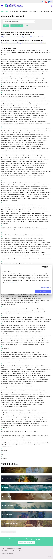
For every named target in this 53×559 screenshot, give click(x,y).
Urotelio (35, 431)
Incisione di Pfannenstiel (7, 242)
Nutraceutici (23, 313)
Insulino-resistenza (5, 250)
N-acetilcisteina (4, 308)
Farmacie (33, 206)
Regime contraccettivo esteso (40, 354)
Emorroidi (47, 188)
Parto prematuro (5, 327)
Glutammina (45, 229)
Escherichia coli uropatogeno (40, 196)
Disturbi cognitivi (5, 150)
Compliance (27, 117)
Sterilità (25, 402)
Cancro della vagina (39, 94)
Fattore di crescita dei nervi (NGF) (9, 208)
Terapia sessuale (46, 417)
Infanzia (43, 242)
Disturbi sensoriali (24, 156)
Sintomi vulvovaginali (37, 392)
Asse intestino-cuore (6, 80)
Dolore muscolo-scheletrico (17, 167)
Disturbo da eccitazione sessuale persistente (38, 159)
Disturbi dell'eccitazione (6, 152)
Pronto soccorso (18, 342)
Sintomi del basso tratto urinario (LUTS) (36, 390)
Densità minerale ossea (6, 130)
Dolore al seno (41, 161)
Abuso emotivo (40, 59)
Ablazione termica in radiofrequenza (17, 59)
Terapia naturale (27, 416)
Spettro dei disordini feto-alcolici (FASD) (10, 400)
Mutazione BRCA (35, 302)
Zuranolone (4, 458)
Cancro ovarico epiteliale (7, 98)
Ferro (15, 215)
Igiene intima (33, 238)
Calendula (7, 94)
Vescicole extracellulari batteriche (18, 439)
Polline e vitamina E (35, 335)
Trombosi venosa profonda (7, 425)
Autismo (44, 80)
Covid (28, 123)
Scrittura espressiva (20, 369)
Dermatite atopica (47, 130)
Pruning (47, 342)
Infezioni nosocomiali (6, 246)
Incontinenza (17, 242)
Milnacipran (19, 294)
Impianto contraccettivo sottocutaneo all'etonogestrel (32, 240)
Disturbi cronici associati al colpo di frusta (20, 150)
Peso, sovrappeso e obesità (7, 333)
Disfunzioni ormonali (41, 140)
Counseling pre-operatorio (7, 123)
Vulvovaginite (37, 444)
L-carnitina (3, 263)
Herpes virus (4, 234)
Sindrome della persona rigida (8, 379)
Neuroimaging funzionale (37, 308)
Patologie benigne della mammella (24, 327)
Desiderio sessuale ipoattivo (35, 132)
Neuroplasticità (16, 312)
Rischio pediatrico (39, 360)
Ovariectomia (31, 321)
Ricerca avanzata (17, 25)
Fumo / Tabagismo (32, 219)
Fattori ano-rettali (22, 208)
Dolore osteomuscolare (6, 171)
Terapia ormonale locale (6, 417)
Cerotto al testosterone (6, 105)
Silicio (14, 373)
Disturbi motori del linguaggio (18, 154)
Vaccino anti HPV (16, 435)
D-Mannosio (4, 129)
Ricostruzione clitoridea (16, 358)
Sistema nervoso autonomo (38, 394)
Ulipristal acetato (5, 431)
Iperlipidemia (19, 256)
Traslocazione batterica (6, 423)
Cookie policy (11, 553)
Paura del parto (41, 329)
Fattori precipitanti (32, 209)
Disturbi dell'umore (5, 154)
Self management (45, 369)
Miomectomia (46, 294)
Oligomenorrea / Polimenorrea (8, 317)
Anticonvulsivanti (25, 75)
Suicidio (16, 406)
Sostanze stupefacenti (20, 398)
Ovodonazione (46, 321)
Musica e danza (19, 302)
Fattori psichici (13, 211)
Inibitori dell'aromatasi (7, 248)
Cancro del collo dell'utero (17, 94)
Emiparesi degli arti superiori (37, 188)
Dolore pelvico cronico (37, 171)
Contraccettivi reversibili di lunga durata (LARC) (12, 121)
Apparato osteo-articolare (7, 78)
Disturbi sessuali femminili (7, 157)
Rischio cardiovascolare (6, 360)
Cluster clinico (44, 113)
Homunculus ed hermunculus (35, 234)
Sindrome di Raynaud (16, 383)
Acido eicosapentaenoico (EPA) (23, 63)
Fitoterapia (29, 217)
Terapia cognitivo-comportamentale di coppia (11, 412)
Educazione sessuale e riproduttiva (32, 182)
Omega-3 (19, 317)
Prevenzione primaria (43, 337)
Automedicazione (24, 82)
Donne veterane (5, 177)
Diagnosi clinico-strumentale (28, 134)
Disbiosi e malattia (5, 140)
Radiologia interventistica (26, 352)
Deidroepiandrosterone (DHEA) (22, 129)
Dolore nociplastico (5, 169)
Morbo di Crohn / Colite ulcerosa (8, 298)
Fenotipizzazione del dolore (37, 213)
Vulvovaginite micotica (6, 446)
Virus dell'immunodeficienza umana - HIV (10, 442)
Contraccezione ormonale (30, 121)
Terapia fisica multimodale (29, 414)
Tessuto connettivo (23, 419)
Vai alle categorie (9, 532)
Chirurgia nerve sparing (6, 109)
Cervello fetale (34, 105)
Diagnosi (19, 134)
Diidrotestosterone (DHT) (24, 138)
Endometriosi (16, 190)
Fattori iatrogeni (22, 209)
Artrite (21, 78)
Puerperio (42, 344)
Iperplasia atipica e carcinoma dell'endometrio (34, 256)
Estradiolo (24, 198)
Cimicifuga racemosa (23, 111)
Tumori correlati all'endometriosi (22, 425)
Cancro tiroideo (25, 98)
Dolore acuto (33, 161)
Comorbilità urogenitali (18, 117)
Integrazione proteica (22, 250)
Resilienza (38, 356)
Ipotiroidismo (41, 258)
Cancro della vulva (5, 96)
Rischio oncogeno (17, 360)
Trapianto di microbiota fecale (40, 421)
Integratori (13, 250)
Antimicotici (40, 75)
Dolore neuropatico (28, 167)
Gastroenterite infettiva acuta (31, 227)
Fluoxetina (41, 217)
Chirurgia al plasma (35, 107)
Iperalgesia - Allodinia (46, 254)
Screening (12, 369)
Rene (34, 356)
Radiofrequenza (15, 352)
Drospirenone (43, 177)
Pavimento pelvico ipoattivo (22, 331)
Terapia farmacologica (16, 414)
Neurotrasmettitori (34, 312)
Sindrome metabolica (27, 387)
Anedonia (32, 73)
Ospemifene (13, 319)
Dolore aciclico (25, 161)
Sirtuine (45, 392)
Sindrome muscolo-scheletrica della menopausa (12, 389)
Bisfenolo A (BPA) (5, 88)
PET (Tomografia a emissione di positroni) (24, 333)
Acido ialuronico (41, 63)
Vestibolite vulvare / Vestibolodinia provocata (11, 441)
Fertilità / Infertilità (22, 215)
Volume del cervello (5, 444)
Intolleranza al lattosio (18, 254)
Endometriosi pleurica (6, 192)
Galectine (10, 227)
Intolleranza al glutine (6, 254)
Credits (49, 556)
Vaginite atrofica (44, 435)
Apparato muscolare (37, 77)
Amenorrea (17, 71)
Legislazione (31, 263)
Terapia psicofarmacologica (34, 417)
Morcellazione (39, 298)
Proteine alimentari (32, 342)
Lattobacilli (17, 263)
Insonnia (34, 248)
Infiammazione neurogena (45, 246)
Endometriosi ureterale (18, 192)
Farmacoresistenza (40, 206)
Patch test (12, 327)
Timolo (37, 419)
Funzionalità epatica (42, 219)
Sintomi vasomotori (26, 392)
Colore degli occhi (43, 115)
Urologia (30, 431)
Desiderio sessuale (23, 132)
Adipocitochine (41, 65)
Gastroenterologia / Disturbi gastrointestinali (11, 229)
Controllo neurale (41, 121)
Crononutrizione (5, 125)
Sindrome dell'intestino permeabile (42, 375)
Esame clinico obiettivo (12, 196)
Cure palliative (14, 125)
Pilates (39, 333)
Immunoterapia (15, 240)
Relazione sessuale (16, 356)
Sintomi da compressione (19, 390)
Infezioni (34, 244)
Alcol (41, 67)
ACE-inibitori (26, 61)
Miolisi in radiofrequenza (36, 294)
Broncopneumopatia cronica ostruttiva (10, 90)
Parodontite (28, 325)
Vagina (22, 435)
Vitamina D (30, 442)
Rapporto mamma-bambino (7, 354)
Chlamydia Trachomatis (6, 111)
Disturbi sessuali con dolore (36, 156)
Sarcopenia (37, 367)
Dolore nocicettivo (39, 167)
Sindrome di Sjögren (27, 383)
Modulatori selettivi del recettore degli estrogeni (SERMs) (25, 296)
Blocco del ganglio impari (23, 88)
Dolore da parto (29, 163)
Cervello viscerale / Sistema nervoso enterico (11, 107)
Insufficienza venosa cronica (43, 248)
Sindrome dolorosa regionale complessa (10, 385)
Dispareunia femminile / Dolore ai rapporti (34, 142)
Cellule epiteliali (28, 103)
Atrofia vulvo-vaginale (29, 80)
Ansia (12, 75)
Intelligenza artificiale (34, 250)
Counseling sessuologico (20, 123)
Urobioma (17, 431)
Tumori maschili (44, 425)
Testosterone (32, 419)
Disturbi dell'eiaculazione (19, 152)
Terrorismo (14, 419)
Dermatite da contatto (7, 132)
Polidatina (27, 335)
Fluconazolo (35, 217)
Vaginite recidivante (5, 437)
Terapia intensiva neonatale (7, 416)
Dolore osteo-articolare (35, 169)
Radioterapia (36, 352)
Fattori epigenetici (5, 209)
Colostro (3, 117)
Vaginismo (46, 11)
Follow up (3, 219)
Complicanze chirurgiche (37, 117)
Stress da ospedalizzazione (37, 404)
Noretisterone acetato (14, 313)
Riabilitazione (45, 356)
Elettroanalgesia (28, 184)
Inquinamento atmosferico (25, 248)
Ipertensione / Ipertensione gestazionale (10, 258)
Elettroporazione (45, 184)
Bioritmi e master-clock (43, 86)
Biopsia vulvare (33, 86)
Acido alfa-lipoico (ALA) (35, 61)
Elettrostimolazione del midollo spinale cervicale (12, 186)
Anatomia (20, 73)
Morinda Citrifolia (5, 300)
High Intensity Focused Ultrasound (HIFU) (17, 234)
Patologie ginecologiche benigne (20, 329)
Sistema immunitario (26, 394)
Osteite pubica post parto (45, 319)
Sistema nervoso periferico (7, 396)
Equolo (47, 194)
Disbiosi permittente (16, 140)
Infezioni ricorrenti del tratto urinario (21, 246)
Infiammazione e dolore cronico (28, 11)
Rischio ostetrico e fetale (28, 360)
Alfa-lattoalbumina (5, 69)
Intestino (43, 252)
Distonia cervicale (30, 148)
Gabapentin (4, 227)
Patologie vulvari (32, 329)
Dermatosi (15, 132)
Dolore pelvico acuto (25, 171)
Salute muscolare (5, 367)
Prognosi (3, 342)
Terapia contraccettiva (42, 412)
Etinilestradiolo (4, 200)
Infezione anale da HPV (13, 244)
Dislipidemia (4, 142)
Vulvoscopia (30, 444)
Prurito (2, 344)
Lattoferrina (24, 263)
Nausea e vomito (13, 308)
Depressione (26, 130)
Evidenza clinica (13, 200)
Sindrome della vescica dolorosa (24, 379)
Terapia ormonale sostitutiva (20, 417)
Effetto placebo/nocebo (6, 184)
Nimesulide (42, 312)
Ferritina (11, 215)
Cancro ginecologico (26, 96)
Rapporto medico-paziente (21, 354)
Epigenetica (29, 194)
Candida (32, 98)
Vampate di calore (33, 437)
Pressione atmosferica (14, 337)
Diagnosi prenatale (26, 136)
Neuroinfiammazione (6, 310)
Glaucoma (38, 229)
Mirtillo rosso (8, 296)
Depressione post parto (36, 130)
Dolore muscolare (5, 167)
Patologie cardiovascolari (39, 327)
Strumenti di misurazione (7, 406)
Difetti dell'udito (5, 138)
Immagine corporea (5, 240)
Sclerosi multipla (5, 369)
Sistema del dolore (5, 394)
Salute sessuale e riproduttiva (27, 367)
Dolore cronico (4, 163)
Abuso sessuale (4, 61)
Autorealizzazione (33, 82)
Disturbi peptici (39, 154)
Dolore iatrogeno (15, 165)
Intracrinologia (27, 254)
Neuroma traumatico (23, 310)
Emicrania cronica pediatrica (22, 188)
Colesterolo (3, 115)
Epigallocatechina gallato (19, 194)
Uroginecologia (23, 431)
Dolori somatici (19, 175)
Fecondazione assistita (24, 213)
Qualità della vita (5, 348)
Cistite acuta (32, 111)
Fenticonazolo (4, 215)
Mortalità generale (15, 300)
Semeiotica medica (5, 371)
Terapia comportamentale (30, 412)
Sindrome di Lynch (5, 383)
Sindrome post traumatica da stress (33, 389)
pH (36, 333)
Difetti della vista (14, 138)
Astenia (13, 80)
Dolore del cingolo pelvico (41, 163)
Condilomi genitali (14, 119)
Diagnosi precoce (17, 136)
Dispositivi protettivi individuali (8, 146)
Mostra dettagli (45, 287)
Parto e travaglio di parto (38, 325)
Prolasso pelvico (10, 342)
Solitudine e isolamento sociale (43, 396)
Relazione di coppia (5, 356)
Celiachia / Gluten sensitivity (16, 103)
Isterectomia (48, 258)
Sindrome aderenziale (22, 373)
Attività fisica (38, 80)
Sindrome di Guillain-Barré (40, 381)
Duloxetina (3, 179)
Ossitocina (35, 319)
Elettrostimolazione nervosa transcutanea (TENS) (36, 186)
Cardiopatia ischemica (18, 102)
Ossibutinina (20, 319)
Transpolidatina (28, 421)
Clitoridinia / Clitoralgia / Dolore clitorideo (30, 113)
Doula (37, 177)
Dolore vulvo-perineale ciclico (8, 175)
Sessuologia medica (40, 371)
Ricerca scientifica (5, 358)
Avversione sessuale (43, 82)
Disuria (3, 161)
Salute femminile (39, 365)
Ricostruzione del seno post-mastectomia (32, 358)
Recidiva (31, 354)
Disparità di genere (29, 144)
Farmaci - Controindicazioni (7, 204)
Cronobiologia (48, 123)
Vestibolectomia (31, 439)
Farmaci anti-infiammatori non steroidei (10, 206)
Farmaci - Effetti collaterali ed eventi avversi (25, 204)
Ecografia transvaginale (6, 182)
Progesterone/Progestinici (26, 340)
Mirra (2, 296)
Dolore (19, 161)
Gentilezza (25, 229)
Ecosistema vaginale (18, 182)
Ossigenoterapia (28, 319)
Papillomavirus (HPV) (19, 325)
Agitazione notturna (21, 67)
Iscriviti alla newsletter (26, 543)
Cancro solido (17, 98)
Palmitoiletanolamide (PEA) (7, 325)
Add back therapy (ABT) (6, 65)
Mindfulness (26, 294)
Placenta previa (15, 335)
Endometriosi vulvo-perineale (43, 192)
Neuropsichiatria (25, 312)
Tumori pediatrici (5, 427)
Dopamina (12, 177)
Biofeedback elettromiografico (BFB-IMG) (10, 86)
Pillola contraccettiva (6, 335)
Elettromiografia (36, 184)
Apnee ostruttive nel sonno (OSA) (9, 77)
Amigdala (34, 71)
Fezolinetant (30, 215)
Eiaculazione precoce (18, 184)
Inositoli (15, 248)
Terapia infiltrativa (40, 414)
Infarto (48, 242)
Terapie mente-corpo (6, 419)
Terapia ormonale (36, 416)
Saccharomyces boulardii (7, 365)
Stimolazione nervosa (39, 402)
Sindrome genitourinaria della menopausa (11, 387)
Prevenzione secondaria (6, 338)
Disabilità (34, 138)
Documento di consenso (11, 161)
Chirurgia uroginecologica (40, 109)
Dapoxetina (10, 129)
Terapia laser (18, 416)
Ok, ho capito (43, 291)
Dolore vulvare (14, 11)
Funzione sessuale (5, 221)
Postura (42, 335)
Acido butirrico (45, 61)
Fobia (46, 217)
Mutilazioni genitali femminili (8, 304)
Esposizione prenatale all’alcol (8, 198)
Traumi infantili (26, 423)
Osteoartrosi (5, 321)
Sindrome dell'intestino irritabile (25, 375)
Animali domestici (5, 75)
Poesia (21, 335)
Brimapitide (33, 88)
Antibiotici (17, 75)
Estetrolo (18, 198)
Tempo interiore (34, 410)
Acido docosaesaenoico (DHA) (8, 63)
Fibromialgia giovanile (6, 217)
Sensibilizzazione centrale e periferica (20, 371)
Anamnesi (14, 73)
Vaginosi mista (24, 437)
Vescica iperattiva (5, 439)
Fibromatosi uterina (39, 215)
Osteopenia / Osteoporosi (15, 321)
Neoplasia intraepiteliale (24, 308)
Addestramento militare (18, 65)
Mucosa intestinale (9, 302)
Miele (2, 294)
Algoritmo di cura (15, 69)
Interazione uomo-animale (7, 252)
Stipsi (28, 404)
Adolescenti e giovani (6, 67)
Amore (46, 71)
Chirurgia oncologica (18, 109)
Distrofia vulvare (44, 148)
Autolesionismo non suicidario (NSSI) (9, 82)
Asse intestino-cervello (39, 78)
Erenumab (3, 196)
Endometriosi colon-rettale (26, 190)
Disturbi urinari (14, 159)
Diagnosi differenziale (6, 136)
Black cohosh (13, 88)
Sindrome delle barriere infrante (40, 379)
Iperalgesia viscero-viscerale (8, 256)
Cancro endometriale (16, 96)
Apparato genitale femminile (24, 77)
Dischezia (24, 140)
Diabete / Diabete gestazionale (8, 134)
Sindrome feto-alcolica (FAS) (27, 385)
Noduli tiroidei (4, 313)
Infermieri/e (4, 244)
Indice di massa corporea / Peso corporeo (30, 242)
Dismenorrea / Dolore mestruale (15, 142)
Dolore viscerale (26, 173)
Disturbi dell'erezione (32, 152)
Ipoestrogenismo (33, 258)
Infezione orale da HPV (25, 244)
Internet (16, 252)
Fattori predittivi (5, 211)
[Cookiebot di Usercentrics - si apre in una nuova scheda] (42, 267)
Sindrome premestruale (6, 390)
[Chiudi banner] (50, 266)
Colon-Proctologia (18, 115)
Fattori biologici (30, 208)
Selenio (38, 369)
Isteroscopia (5, 260)
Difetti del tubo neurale (43, 136)
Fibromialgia (48, 215)
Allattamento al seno (38, 69)
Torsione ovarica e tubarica (7, 421)
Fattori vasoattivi (14, 213)
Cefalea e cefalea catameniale (43, 102)
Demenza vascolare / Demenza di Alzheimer (40, 129)
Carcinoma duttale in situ (43, 100)
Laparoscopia (11, 263)
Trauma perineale (17, 423)
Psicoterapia (31, 344)
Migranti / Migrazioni (10, 294)
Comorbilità (9, 117)
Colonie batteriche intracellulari (30, 115)
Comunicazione (4, 119)
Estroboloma (35, 198)
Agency (14, 67)
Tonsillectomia (43, 419)
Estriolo (29, 198)
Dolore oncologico (15, 169)
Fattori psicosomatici (42, 211)
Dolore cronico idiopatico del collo (17, 163)
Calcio (2, 94)
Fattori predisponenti (42, 209)
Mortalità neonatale (34, 300)
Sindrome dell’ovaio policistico (26, 381)
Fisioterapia (15, 217)
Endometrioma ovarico (6, 190)
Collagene (10, 115)
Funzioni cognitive (44, 221)
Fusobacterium (4, 223)
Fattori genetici (14, 209)
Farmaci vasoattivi (25, 206)
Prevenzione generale (31, 337)
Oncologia (37, 317)
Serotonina (32, 371)
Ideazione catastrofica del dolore (12, 238)
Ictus (2, 238)
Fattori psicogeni (22, 211)
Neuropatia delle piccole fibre (36, 310)
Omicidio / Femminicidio (27, 317)
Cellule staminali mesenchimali (40, 103)
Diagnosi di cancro (40, 134)
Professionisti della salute (7, 340)
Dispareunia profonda (18, 144)
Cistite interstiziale (5, 113)
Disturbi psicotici (5, 156)
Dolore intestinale (25, 165)
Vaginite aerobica (35, 435)
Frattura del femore (21, 219)
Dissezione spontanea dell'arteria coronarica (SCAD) (13, 148)
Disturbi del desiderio (36, 150)
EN (51, 1)
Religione (24, 356)
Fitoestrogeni (22, 217)
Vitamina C (24, 442)
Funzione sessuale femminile (17, 221)
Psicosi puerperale (22, 344)
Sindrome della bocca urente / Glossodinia (11, 377)
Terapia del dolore (5, 414)
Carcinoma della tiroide (30, 100)
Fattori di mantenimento (41, 208)
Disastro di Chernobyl (42, 138)
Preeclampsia (4, 337)
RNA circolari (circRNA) (19, 362)
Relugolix (29, 356)
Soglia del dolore (31, 396)
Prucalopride (41, 342)
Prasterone (48, 335)
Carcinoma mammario (6, 102)
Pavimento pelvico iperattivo (7, 331)
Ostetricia (24, 321)
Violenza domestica (37, 441)
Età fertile (47, 198)
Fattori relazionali (5, 213)
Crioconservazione (39, 123)
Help (26, 25)
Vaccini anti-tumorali (6, 435)
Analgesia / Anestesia (6, 73)
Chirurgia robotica (28, 109)
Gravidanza (4, 231)
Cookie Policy (13, 282)
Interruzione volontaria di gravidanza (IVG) (29, 252)
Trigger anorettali (35, 423)
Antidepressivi (33, 75)
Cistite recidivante (15, 113)
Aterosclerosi (20, 80)
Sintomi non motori (16, 392)
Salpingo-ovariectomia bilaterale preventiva (24, 365)
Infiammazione (34, 246)
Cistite (40, 11)
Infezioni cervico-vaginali (42, 244)
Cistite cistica (40, 111)
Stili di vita (30, 402)
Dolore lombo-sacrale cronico (37, 165)
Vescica (49, 437)
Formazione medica (11, 219)
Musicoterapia (27, 302)
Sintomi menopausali (6, 392)
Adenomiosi (28, 65)
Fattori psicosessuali (31, 211)
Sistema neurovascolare (20, 396)
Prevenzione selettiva (18, 338)
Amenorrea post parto (26, 71)
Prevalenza (22, 337)
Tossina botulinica (19, 421)
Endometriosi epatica (39, 190)
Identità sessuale (25, 238)
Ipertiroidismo (24, 258)
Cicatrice (15, 111)
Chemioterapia (26, 107)
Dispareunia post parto (6, 144)
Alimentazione (28, 69)
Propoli (25, 342)
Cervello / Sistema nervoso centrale (21, 105)
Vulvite (13, 444)
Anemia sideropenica (40, 73)
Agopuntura (36, 67)
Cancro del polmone (29, 94)
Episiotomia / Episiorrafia (39, 194)
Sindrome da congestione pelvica (9, 375)
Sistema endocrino (15, 394)
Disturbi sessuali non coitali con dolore (37, 157)
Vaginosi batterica (16, 437)
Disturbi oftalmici (31, 154)
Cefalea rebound (5, 103)
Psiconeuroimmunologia (11, 344)
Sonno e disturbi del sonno (7, 398)
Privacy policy (5, 553)
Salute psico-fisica (15, 367)
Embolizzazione (4, 188)
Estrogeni (41, 198)
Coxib (32, 123)
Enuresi (3, 194)
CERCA (50, 6)
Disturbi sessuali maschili (21, 157)
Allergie (46, 69)
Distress (38, 148)
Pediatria (31, 331)
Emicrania (12, 188)
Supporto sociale (23, 406)
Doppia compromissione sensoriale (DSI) (25, 177)
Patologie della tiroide (6, 329)
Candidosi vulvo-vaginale (40, 98)
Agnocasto (29, 67)
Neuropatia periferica (6, 312)
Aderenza (34, 65)
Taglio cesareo (4, 410)
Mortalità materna (24, 300)
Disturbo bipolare (23, 159)
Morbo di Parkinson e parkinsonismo (26, 298)
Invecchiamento (36, 254)
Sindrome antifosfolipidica (35, 373)
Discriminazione (31, 140)
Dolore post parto (18, 173)
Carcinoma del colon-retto (18, 100)
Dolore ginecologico (5, 165)
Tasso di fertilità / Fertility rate (23, 410)
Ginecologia (32, 229)
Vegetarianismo (42, 437)
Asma (25, 78)
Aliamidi (22, 69)
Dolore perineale (47, 171)
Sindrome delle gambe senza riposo (9, 381)
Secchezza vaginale (31, 369)
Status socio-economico (16, 402)
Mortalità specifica (45, 300)
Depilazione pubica (17, 130)
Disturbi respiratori (14, 156)
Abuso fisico (48, 59)
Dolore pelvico (16, 171)
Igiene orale (40, 238)
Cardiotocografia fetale (29, 102)
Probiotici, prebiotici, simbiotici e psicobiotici (35, 338)
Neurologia (14, 310)
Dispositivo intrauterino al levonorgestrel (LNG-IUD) (29, 146)
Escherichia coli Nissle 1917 (25, 196)
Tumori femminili (35, 425)
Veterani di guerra (27, 441)
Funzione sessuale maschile (32, 221)
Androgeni (26, 73)
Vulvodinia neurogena (21, 444)
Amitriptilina (41, 71)
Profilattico (16, 340)
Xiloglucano (4, 450)
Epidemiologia (9, 194)
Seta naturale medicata (6, 373)
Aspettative (30, 78)
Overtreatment (38, 321)
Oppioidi (42, 317)
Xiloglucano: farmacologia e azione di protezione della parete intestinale (22, 37)
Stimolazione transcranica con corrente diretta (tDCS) (13, 404)
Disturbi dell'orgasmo (43, 152)
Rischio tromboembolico (6, 362)
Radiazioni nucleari (5, 352)
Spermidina (39, 398)
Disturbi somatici (5, 159)
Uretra (11, 431)
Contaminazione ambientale (25, 119)
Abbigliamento (4, 59)
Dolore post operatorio (7, 173)
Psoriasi (36, 344)
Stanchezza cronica (5, 402)
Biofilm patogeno (25, 86)
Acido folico (34, 63)
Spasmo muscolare (30, 398)
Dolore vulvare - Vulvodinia (38, 173)
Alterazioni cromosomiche (7, 71)
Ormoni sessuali (5, 319)
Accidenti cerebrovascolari (16, 61)
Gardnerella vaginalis (18, 227)
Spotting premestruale (38, 400)
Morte (2, 302)
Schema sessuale (45, 367)
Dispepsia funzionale (40, 144)
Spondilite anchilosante (26, 400)
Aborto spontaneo (32, 59)
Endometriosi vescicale (30, 192)
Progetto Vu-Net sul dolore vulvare (42, 340)
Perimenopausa (38, 331)
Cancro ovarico (36, 96)
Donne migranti (28, 175)
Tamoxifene (12, 410)
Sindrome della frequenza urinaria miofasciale (33, 377)
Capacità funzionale (5, 100)
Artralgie (16, 78)
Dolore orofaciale (25, 169)
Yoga (2, 454)
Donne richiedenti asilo (38, 175)
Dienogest (34, 136)
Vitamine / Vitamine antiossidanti (41, 442)
